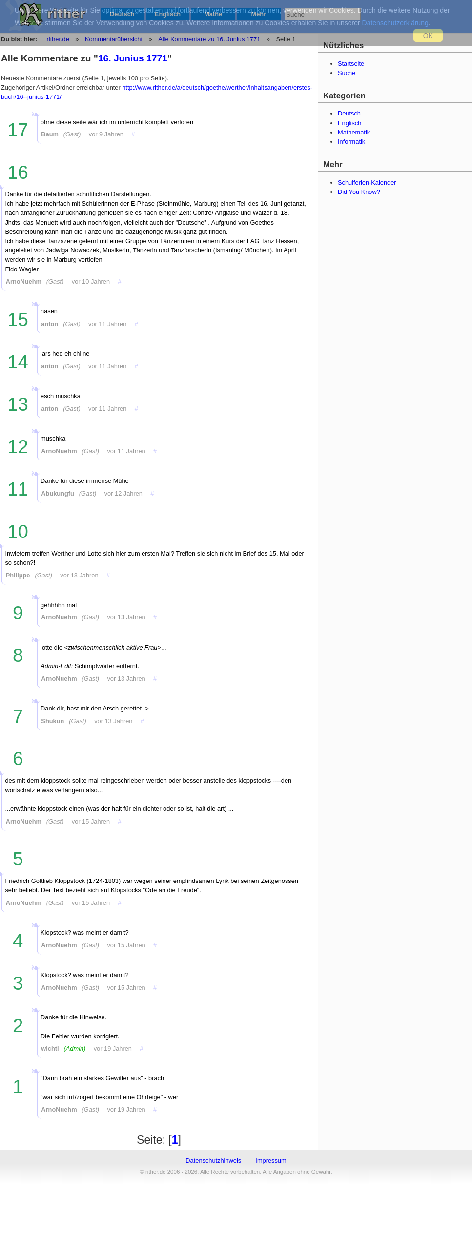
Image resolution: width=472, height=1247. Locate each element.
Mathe (213, 14)
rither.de (58, 39)
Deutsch (122, 14)
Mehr (259, 14)
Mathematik (354, 132)
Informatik (351, 141)
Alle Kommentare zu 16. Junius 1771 (209, 39)
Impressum (270, 1160)
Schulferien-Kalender (367, 182)
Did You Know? (359, 191)
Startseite (351, 63)
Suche (346, 73)
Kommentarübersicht (114, 39)
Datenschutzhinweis (213, 1160)
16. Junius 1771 (132, 58)
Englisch (168, 14)
